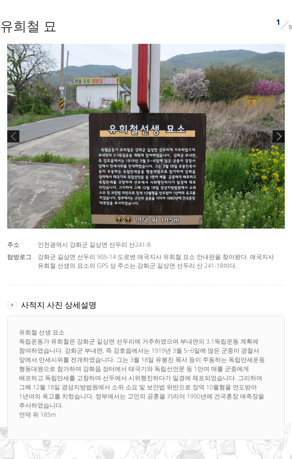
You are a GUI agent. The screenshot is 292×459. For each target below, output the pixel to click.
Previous (13, 136)
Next (279, 136)
